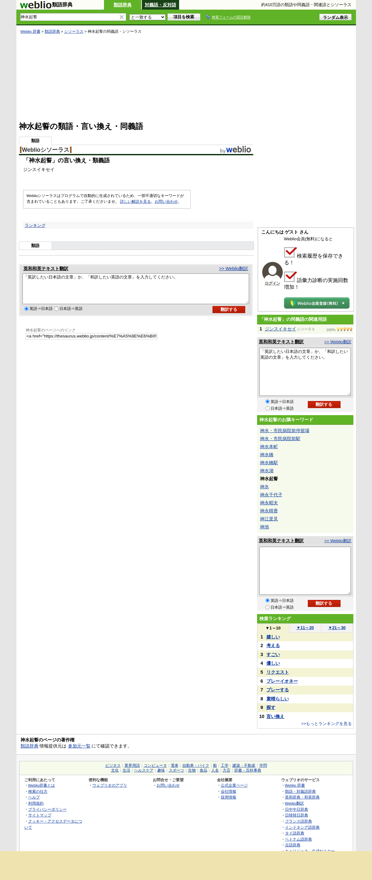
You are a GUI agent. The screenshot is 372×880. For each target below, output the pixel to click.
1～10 (273, 628)
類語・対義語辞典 (300, 791)
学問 (263, 765)
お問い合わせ (166, 201)
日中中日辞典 (296, 809)
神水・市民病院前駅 (280, 438)
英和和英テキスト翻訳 (45, 268)
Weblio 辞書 (30, 31)
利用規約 (36, 803)
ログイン (272, 283)
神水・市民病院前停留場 (284, 430)
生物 (192, 770)
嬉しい (273, 636)
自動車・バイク (195, 765)
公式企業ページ (234, 785)
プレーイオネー (282, 681)
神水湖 (266, 470)
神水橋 (266, 454)
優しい (273, 663)
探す (270, 707)
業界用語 (132, 765)
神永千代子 (271, 494)
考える (273, 645)
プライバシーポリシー (47, 809)
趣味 (161, 770)
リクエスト (277, 672)
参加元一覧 (79, 745)
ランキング (35, 225)
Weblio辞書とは (41, 785)
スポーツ (176, 770)
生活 (126, 770)
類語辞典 (123, 4)
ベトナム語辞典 (298, 839)
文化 (115, 770)
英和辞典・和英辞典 (302, 797)
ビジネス (113, 765)
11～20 (305, 627)
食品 (203, 770)
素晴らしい (277, 698)
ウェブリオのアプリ (109, 785)
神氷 (264, 486)
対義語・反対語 (160, 4)
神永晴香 (269, 510)
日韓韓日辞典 (296, 815)
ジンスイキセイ (280, 328)
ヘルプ (34, 797)
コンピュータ (155, 765)
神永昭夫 (269, 502)
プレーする (277, 689)
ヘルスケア (143, 770)
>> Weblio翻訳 (233, 268)
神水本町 (269, 446)
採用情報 (228, 797)
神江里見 (269, 518)
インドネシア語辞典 (302, 827)
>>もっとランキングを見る (326, 723)
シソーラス (73, 31)
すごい (273, 654)
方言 (226, 770)
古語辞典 (292, 845)
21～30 (337, 627)
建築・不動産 (243, 765)
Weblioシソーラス (45, 150)
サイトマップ (39, 815)
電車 (174, 765)
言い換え (275, 716)
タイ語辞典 (294, 833)
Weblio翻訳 (294, 803)
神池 (264, 526)
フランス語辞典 (298, 821)
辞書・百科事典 (247, 770)
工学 (225, 765)
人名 (215, 770)
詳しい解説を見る (135, 201)
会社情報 (228, 791)
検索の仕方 (38, 791)
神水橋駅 (269, 462)
